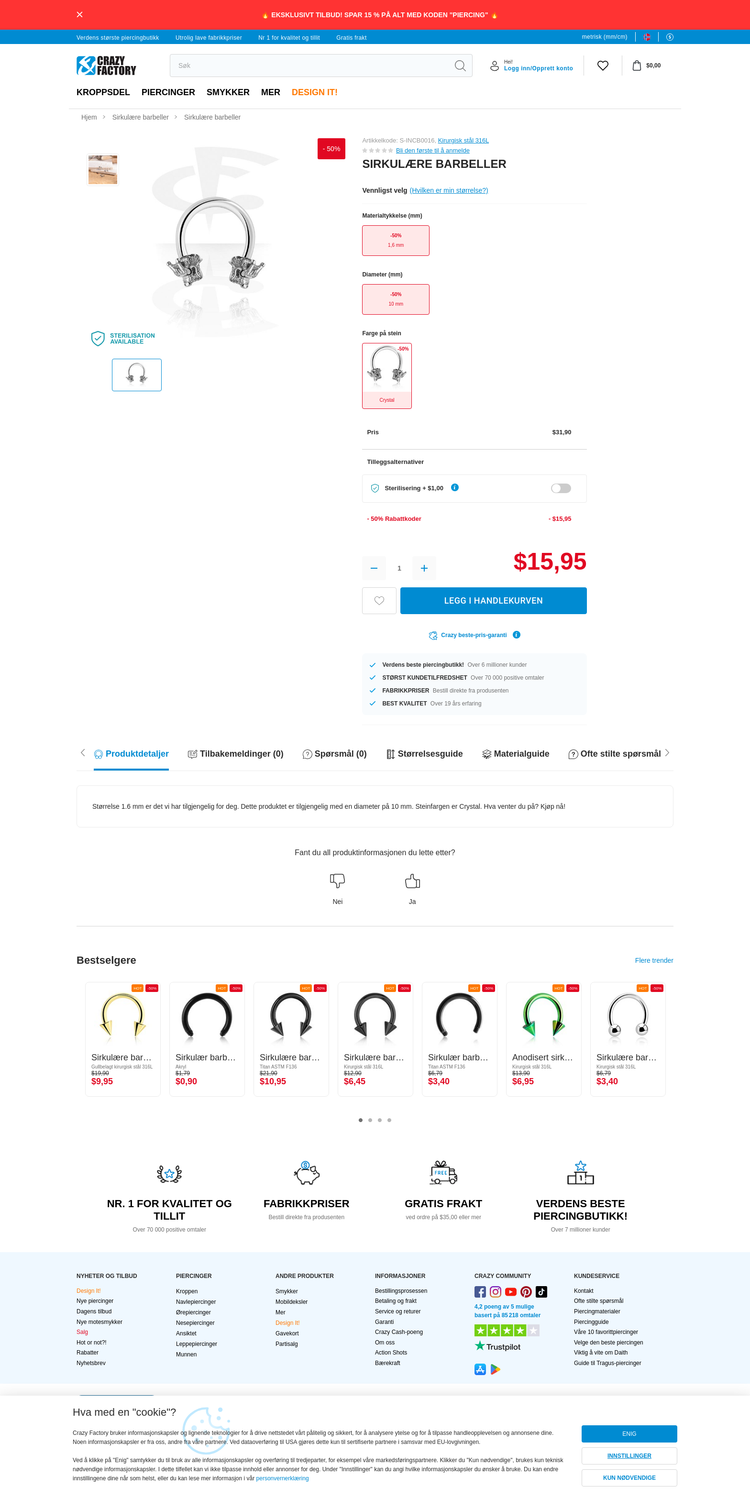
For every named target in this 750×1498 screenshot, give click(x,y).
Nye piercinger (95, 1301)
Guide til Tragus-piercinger (607, 1363)
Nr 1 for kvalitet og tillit (289, 37)
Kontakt (584, 1291)
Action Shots (391, 1352)
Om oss (385, 1342)
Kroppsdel (103, 92)
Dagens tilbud (94, 1311)
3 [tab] (380, 1120)
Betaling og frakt (396, 1301)
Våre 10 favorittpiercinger (606, 1332)
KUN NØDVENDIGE (629, 1478)
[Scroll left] (667, 752)
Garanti (384, 1322)
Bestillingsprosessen (401, 1291)
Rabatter (88, 1352)
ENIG (629, 1434)
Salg (82, 1332)
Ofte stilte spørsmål (598, 1301)
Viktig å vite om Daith (601, 1352)
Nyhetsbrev (91, 1363)
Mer (270, 92)
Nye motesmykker (99, 1322)
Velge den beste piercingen (608, 1342)
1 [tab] (360, 1120)
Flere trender (654, 960)
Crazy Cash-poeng (399, 1332)
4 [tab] (389, 1120)
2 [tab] (370, 1120)
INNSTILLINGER (629, 1456)
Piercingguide (591, 1322)
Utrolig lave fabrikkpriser (209, 37)
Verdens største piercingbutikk (118, 37)
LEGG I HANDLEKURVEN (493, 600)
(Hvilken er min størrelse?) (449, 190)
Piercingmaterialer (597, 1311)
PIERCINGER (168, 92)
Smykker (228, 92)
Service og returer (397, 1311)
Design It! (315, 92)
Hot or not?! (92, 1342)
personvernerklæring (282, 1478)
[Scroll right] (83, 752)
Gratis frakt (351, 37)
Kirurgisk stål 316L (463, 140)
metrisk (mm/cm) (605, 36)
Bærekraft (387, 1363)
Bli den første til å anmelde (433, 150)
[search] (309, 65)
